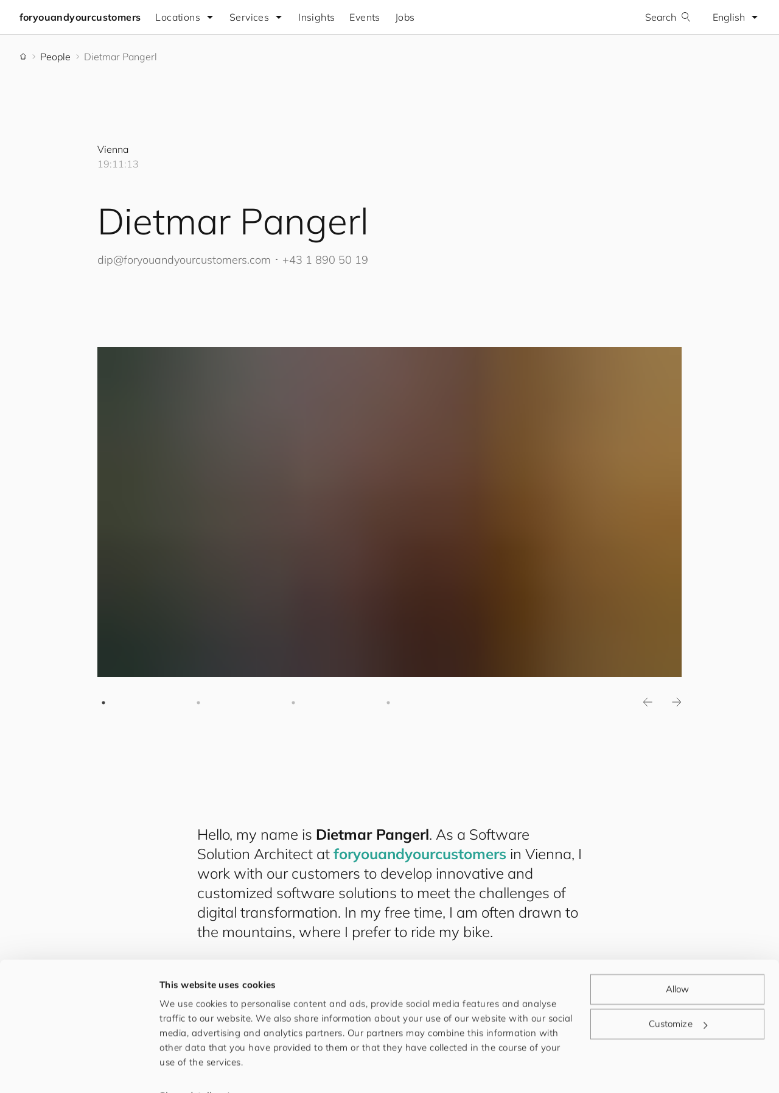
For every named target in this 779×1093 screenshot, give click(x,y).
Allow (678, 962)
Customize (678, 997)
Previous (647, 702)
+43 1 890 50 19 (325, 260)
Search (668, 17)
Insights (317, 17)
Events (365, 17)
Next (676, 702)
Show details (188, 1069)
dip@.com (184, 260)
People (55, 57)
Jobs (405, 17)
